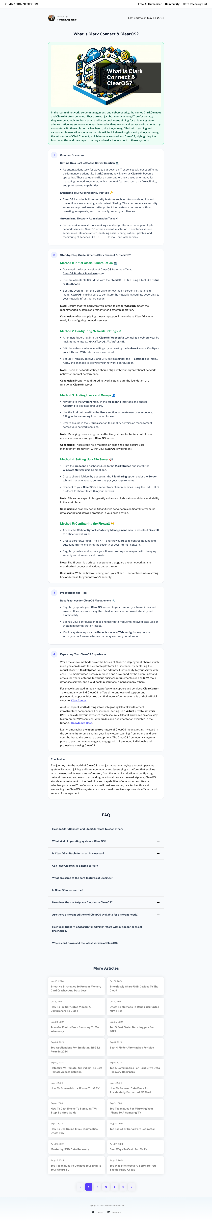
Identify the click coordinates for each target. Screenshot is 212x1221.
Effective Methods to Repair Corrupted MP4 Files (134, 1008)
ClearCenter (78, 700)
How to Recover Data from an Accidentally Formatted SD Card (130, 1090)
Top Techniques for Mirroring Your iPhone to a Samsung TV (131, 1110)
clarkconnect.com (22, 4)
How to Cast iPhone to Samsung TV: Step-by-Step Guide (74, 1110)
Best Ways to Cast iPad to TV (128, 1149)
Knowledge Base (81, 723)
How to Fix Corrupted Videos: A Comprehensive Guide (71, 1008)
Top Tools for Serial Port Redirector (132, 1129)
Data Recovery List (195, 4)
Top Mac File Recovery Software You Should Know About (133, 1167)
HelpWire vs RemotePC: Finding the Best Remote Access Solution (76, 1069)
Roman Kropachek (67, 19)
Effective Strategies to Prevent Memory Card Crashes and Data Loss (76, 988)
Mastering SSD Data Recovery (70, 1149)
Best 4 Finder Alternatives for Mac (132, 1047)
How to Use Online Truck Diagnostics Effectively (74, 1131)
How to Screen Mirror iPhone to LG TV (75, 1088)
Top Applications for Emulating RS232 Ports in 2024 (75, 1049)
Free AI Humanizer (150, 4)
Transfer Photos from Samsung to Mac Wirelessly (75, 1029)
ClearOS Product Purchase (80, 273)
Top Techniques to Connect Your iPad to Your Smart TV (76, 1167)
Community (172, 4)
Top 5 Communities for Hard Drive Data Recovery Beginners (135, 1069)
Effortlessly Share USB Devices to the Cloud (134, 988)
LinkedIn (114, 1212)
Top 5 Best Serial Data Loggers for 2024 (132, 1029)
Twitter (97, 1212)
